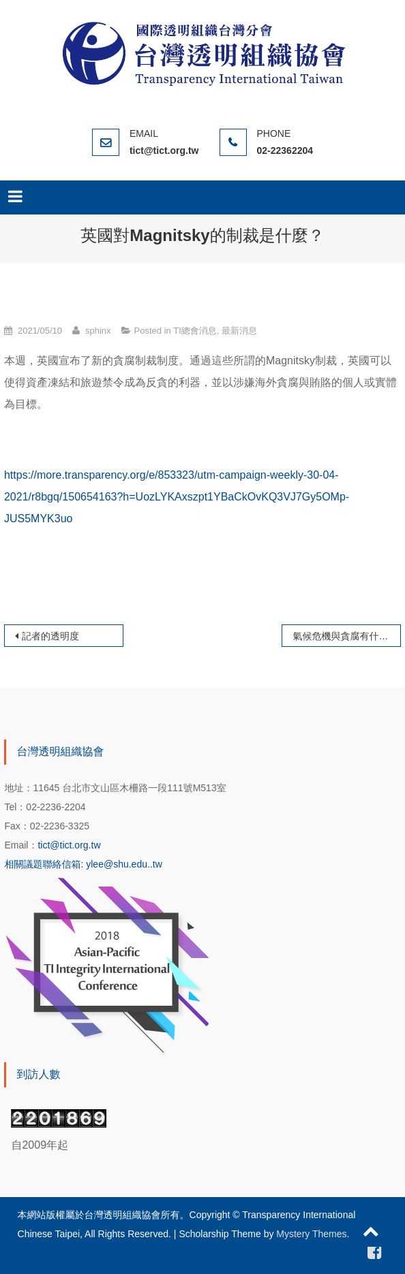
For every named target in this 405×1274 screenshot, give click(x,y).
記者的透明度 (50, 636)
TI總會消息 (195, 330)
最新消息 (239, 330)
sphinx (98, 330)
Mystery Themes (311, 1233)
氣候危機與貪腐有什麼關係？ (346, 636)
